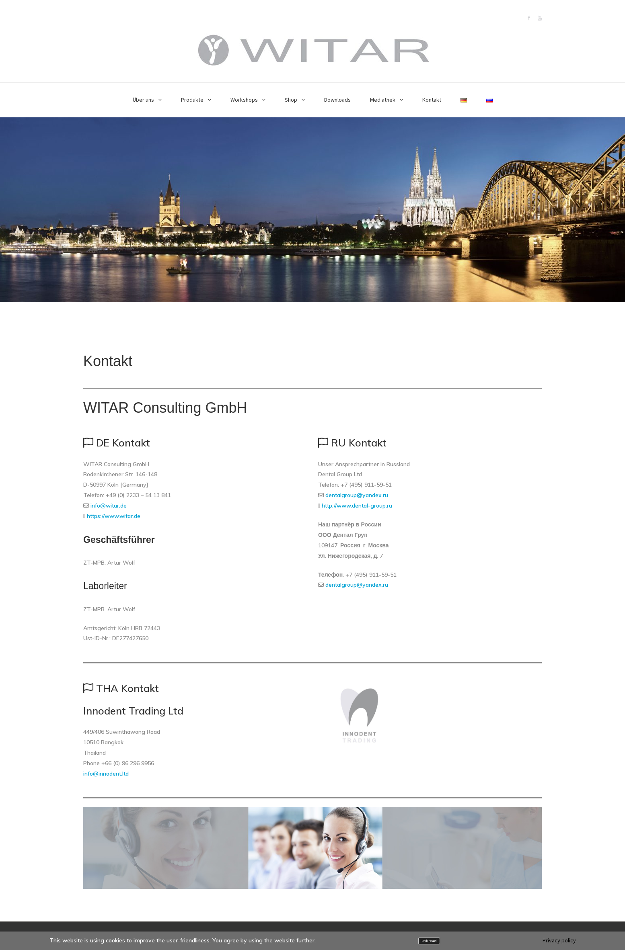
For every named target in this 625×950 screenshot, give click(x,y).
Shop (291, 99)
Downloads (337, 99)
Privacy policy (559, 940)
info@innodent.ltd (106, 773)
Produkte (192, 99)
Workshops (244, 99)
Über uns (143, 99)
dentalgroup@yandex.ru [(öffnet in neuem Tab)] (356, 495)
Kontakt (431, 99)
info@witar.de (108, 505)
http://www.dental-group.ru (357, 505)
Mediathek (382, 99)
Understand (428, 941)
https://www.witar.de (113, 516)
